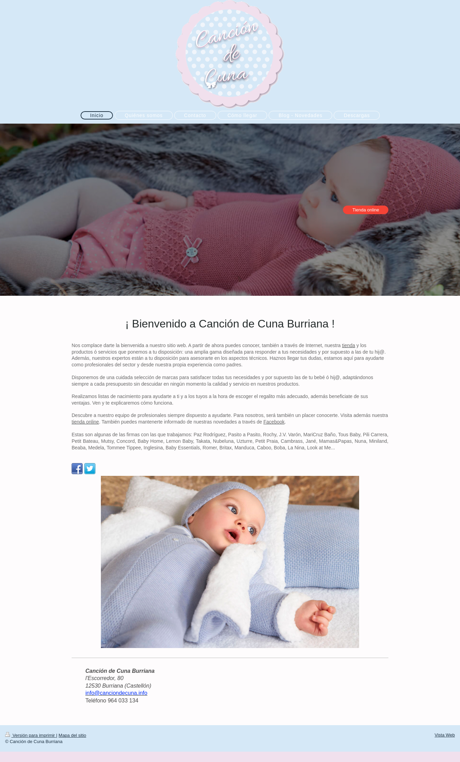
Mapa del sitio (72, 735)
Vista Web (445, 735)
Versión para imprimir (30, 735)
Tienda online (365, 209)
